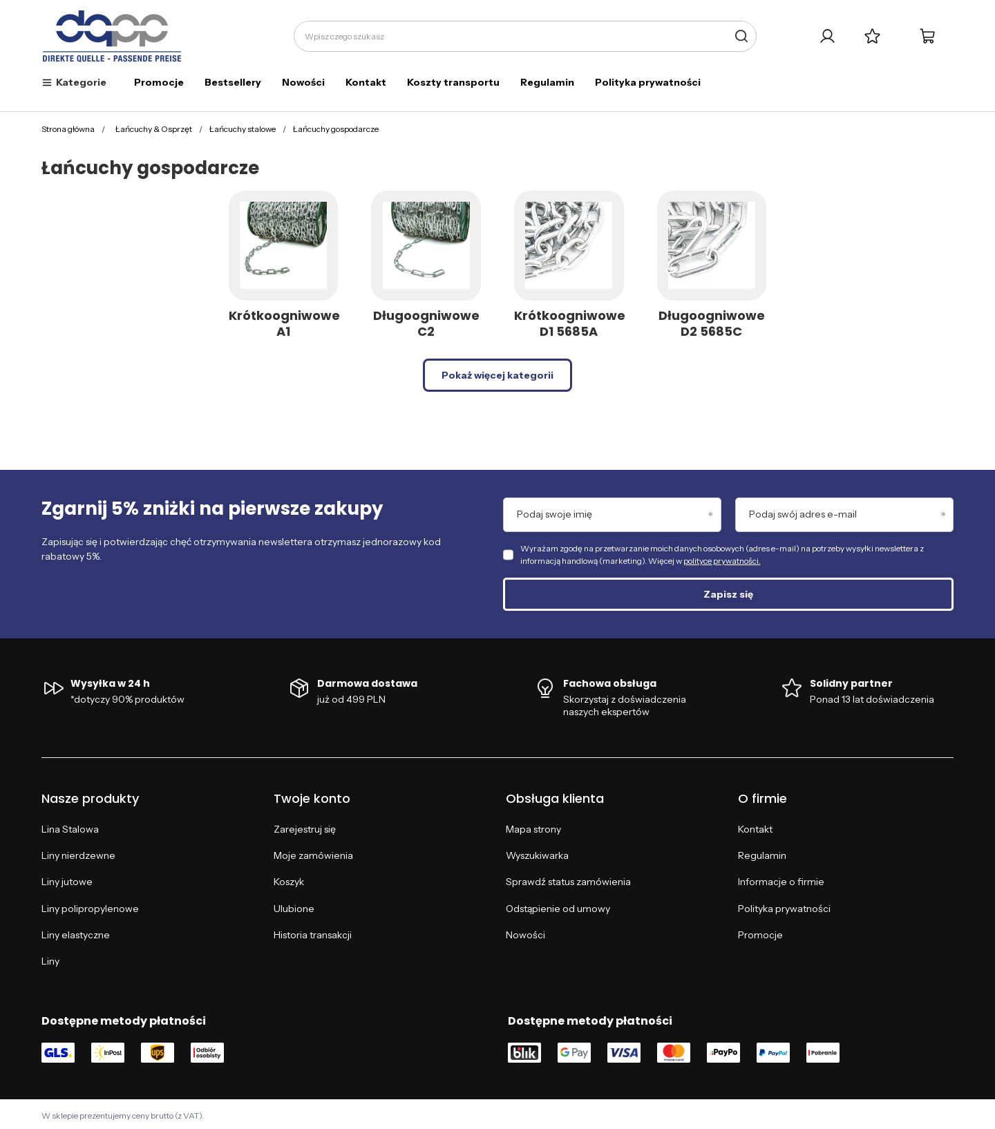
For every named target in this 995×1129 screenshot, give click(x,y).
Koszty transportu (453, 82)
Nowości (303, 82)
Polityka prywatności (648, 82)
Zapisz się (728, 594)
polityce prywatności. (722, 561)
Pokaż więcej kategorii (497, 375)
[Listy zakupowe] (872, 36)
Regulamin (547, 82)
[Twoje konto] (827, 36)
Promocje (159, 82)
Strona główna (68, 129)
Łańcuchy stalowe (242, 129)
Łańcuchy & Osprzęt (153, 129)
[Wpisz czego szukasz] (525, 36)
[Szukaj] (741, 36)
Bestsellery (233, 82)
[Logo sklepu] (112, 36)
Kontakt (365, 82)
